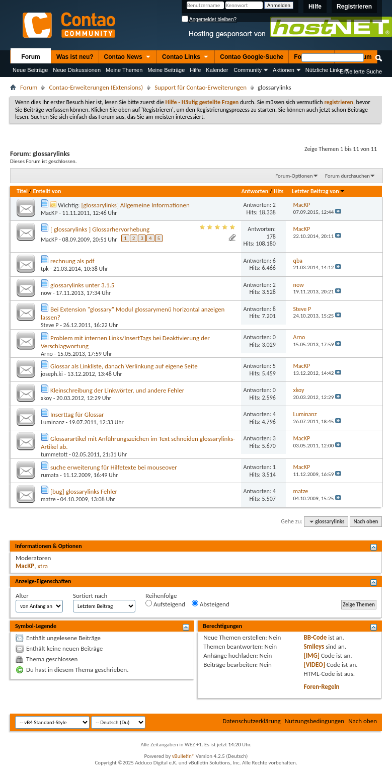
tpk (45, 268)
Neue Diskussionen (77, 70)
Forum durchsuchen (347, 176)
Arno (47, 353)
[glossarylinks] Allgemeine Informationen (135, 205)
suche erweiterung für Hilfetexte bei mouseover (113, 467)
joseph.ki (52, 373)
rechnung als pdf (72, 261)
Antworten (254, 191)
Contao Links (185, 57)
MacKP (49, 212)
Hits (278, 191)
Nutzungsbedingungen (315, 721)
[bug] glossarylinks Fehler (83, 491)
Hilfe (315, 6)
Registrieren (354, 6)
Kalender (217, 70)
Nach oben (365, 521)
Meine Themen (124, 70)
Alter (22, 595)
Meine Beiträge (166, 70)
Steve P (50, 325)
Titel (22, 191)
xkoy (46, 398)
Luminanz (52, 422)
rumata (49, 475)
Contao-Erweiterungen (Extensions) (96, 87)
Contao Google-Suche (251, 56)
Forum (30, 56)
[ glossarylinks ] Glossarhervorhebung (99, 229)
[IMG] (311, 655)
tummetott (54, 454)
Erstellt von (47, 191)
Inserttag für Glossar (77, 414)
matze (48, 499)
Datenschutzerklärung (251, 721)
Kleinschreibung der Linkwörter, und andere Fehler (117, 390)
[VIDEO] (314, 664)
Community (247, 70)
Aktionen (283, 70)
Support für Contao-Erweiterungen (200, 87)
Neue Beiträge (30, 70)
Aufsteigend (165, 604)
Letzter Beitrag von (318, 191)
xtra (42, 566)
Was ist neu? (75, 56)
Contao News (127, 57)
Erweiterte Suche (361, 71)
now (46, 292)
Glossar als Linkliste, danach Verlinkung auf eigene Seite (124, 366)
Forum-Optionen (293, 176)
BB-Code (315, 637)
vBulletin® (183, 756)
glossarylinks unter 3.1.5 (82, 285)
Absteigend (210, 604)
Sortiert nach (90, 595)
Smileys (313, 646)
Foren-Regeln (321, 686)
